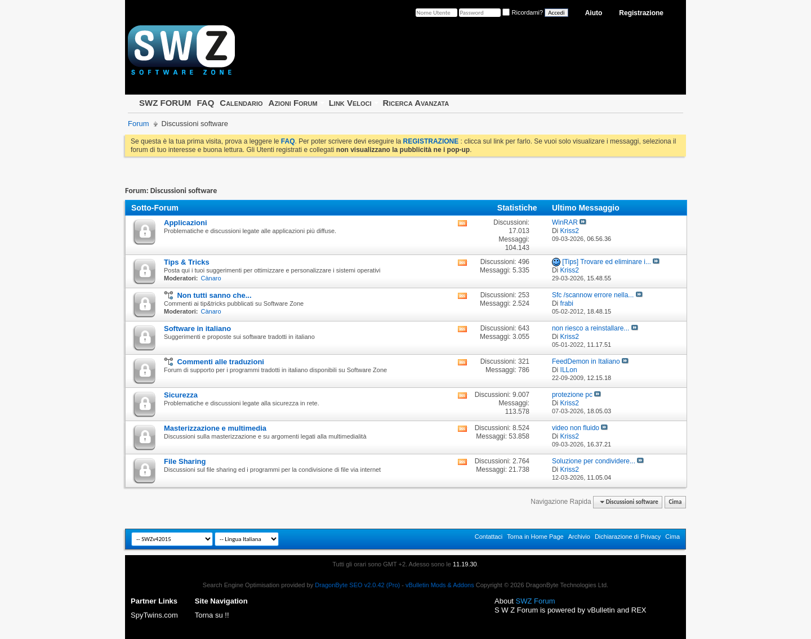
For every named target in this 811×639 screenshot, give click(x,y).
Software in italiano (197, 328)
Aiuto (594, 13)
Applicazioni (185, 222)
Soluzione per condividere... (593, 461)
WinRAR (565, 222)
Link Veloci (350, 103)
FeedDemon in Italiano (586, 361)
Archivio (579, 536)
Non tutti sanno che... (214, 295)
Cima (675, 502)
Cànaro (211, 278)
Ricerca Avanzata (416, 103)
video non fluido (575, 428)
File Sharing (185, 461)
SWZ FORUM (165, 103)
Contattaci (489, 536)
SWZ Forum (535, 601)
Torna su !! (212, 615)
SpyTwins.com (154, 615)
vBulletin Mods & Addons (440, 585)
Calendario (241, 103)
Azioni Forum (293, 103)
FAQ (205, 103)
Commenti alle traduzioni (220, 362)
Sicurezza (181, 395)
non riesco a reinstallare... (590, 328)
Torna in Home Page (535, 536)
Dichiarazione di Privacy (628, 536)
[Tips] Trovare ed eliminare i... (606, 262)
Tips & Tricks (187, 262)
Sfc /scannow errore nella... (593, 295)
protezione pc (572, 395)
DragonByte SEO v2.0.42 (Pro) (357, 585)
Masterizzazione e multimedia (215, 428)
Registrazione (641, 13)
